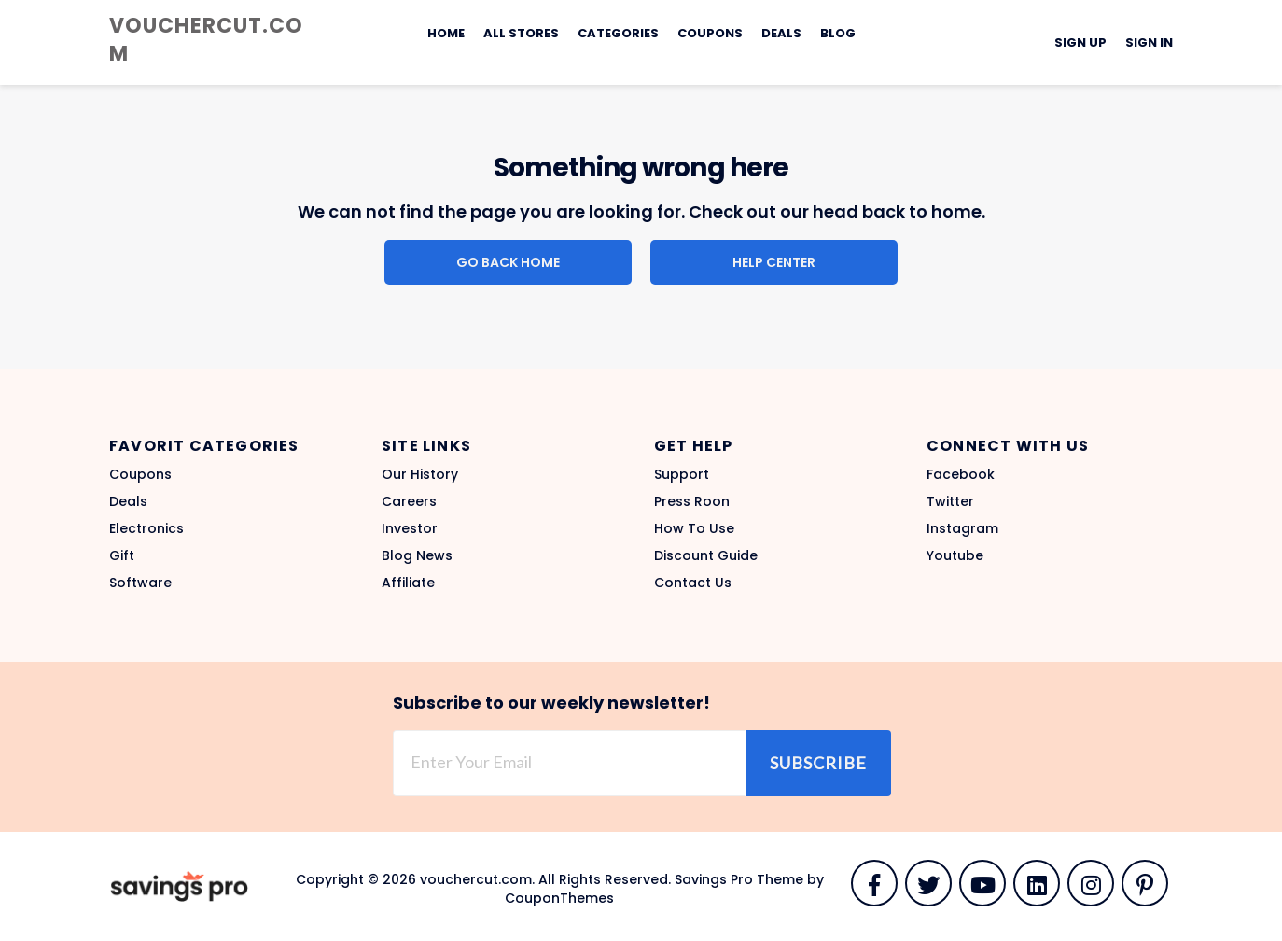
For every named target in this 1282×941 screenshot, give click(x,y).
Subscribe (818, 762)
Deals (781, 33)
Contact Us (693, 582)
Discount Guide (706, 555)
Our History (420, 474)
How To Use (694, 528)
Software (140, 582)
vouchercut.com (206, 39)
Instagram (962, 528)
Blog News (417, 555)
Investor (410, 528)
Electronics (146, 528)
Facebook (961, 474)
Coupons (710, 33)
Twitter (950, 501)
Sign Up (1080, 42)
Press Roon (692, 501)
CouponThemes (559, 898)
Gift (121, 555)
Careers (409, 501)
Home (446, 33)
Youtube (955, 555)
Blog (838, 33)
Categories (618, 33)
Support (681, 474)
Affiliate (408, 582)
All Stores (521, 33)
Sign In (1149, 42)
